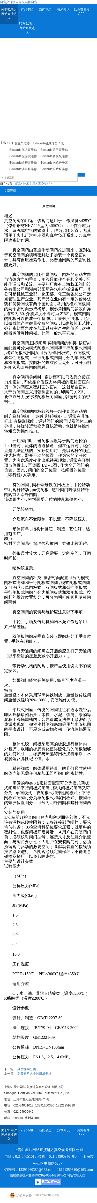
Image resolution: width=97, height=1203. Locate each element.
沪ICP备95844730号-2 (50, 1175)
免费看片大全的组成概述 (34, 1073)
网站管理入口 (76, 1175)
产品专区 (27, 9)
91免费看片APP (81, 11)
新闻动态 (45, 9)
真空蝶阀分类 (26, 1069)
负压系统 (66, 235)
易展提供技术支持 (22, 1175)
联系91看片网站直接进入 (27, 28)
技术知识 (63, 9)
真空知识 (44, 184)
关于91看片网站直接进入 (9, 14)
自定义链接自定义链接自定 (18, 2)
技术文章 (29, 184)
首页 (17, 184)
